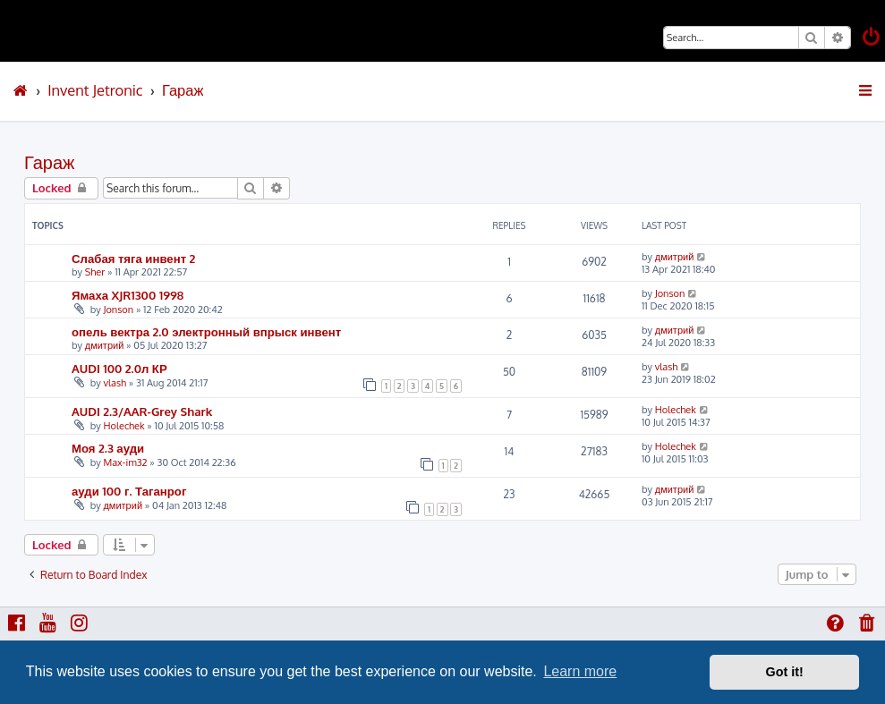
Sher (95, 272)
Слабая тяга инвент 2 (133, 258)
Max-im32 (125, 462)
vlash (114, 383)
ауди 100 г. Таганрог (129, 490)
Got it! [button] (785, 672)
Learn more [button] (580, 671)
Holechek (123, 426)
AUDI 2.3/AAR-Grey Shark (142, 411)
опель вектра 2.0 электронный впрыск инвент (206, 331)
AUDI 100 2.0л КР (119, 368)
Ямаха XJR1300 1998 (127, 294)
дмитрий (674, 256)
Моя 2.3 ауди (108, 447)
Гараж (49, 162)
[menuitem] (872, 39)
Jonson (118, 309)
